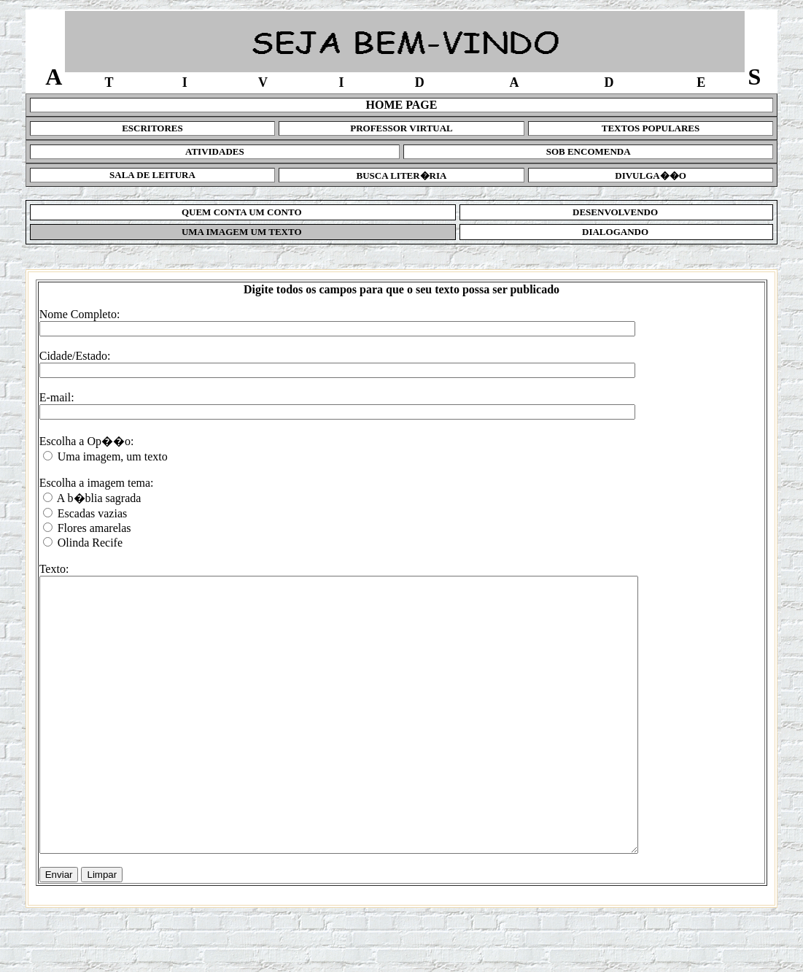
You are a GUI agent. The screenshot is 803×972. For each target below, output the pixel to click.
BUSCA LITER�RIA (402, 175)
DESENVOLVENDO (616, 212)
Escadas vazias (93, 513)
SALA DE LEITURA (152, 174)
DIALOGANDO (616, 231)
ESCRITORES (152, 128)
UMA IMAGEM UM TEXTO (242, 231)
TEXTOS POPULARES (651, 128)
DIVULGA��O (650, 175)
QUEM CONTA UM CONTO (242, 212)
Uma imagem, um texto (113, 456)
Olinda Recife (90, 542)
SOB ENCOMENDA (588, 151)
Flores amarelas (94, 528)
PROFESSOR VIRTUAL (401, 128)
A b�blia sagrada (99, 498)
